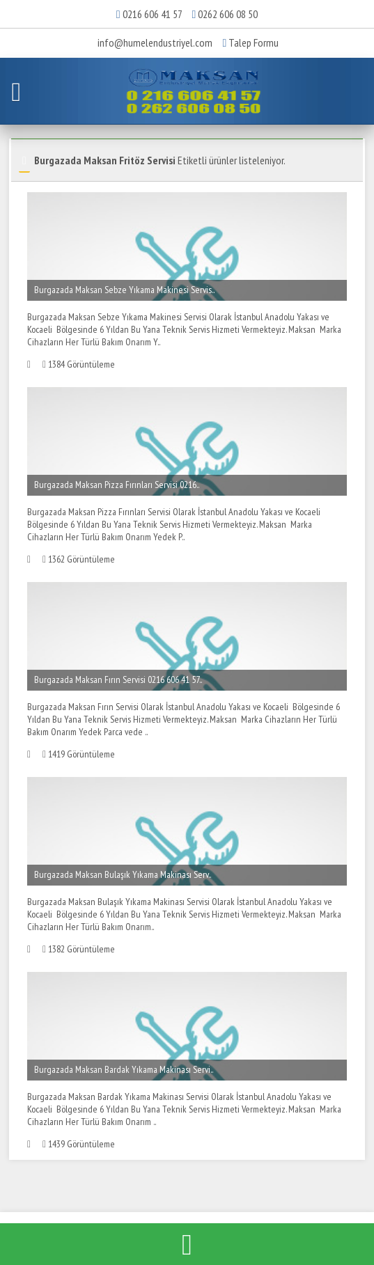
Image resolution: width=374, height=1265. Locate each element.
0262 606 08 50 (228, 14)
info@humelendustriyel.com (155, 42)
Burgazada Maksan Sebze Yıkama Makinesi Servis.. (124, 289)
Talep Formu (251, 42)
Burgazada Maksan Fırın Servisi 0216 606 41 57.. (118, 679)
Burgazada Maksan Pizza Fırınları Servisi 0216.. (116, 484)
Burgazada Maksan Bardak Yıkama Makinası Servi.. (123, 1069)
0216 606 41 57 (152, 14)
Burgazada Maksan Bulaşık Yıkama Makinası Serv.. (122, 874)
